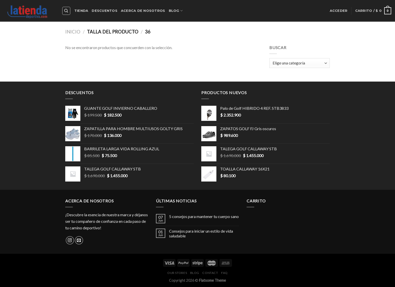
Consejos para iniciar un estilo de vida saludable (201, 233)
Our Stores (177, 273)
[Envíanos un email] (79, 240)
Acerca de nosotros (143, 11)
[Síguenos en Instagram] (70, 240)
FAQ (224, 273)
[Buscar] (66, 11)
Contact (210, 273)
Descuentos (104, 11)
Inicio (72, 31)
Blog (176, 10)
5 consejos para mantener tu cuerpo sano (204, 216)
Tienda (81, 11)
